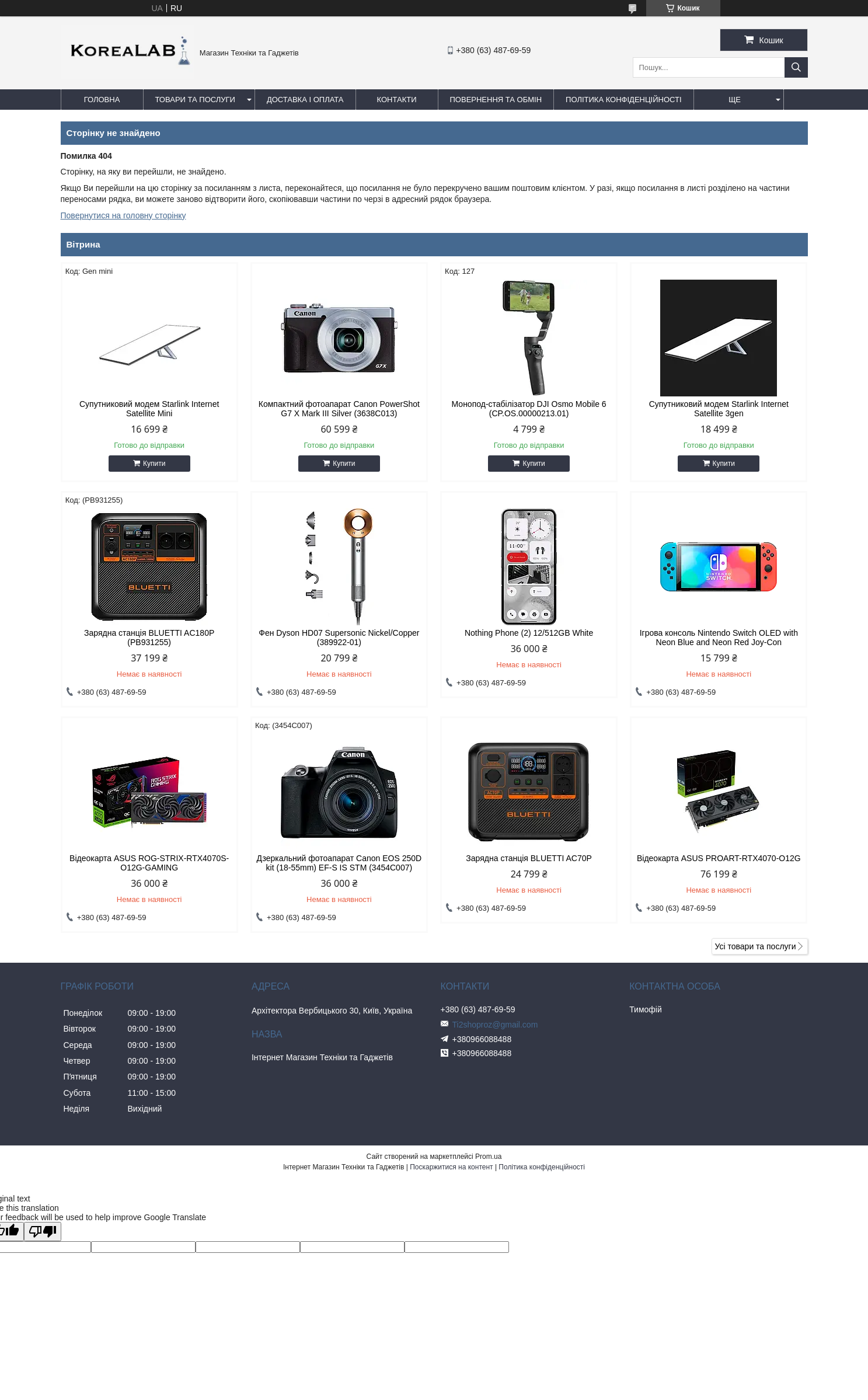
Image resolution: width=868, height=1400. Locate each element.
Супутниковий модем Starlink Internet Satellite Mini (149, 408)
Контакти (397, 99)
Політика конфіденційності (623, 99)
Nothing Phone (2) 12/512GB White (529, 633)
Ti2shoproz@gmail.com (495, 1024)
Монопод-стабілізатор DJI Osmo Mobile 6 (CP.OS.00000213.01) (529, 408)
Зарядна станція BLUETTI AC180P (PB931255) (149, 637)
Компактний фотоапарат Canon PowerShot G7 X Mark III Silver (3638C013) (339, 408)
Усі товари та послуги (755, 946)
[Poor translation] (42, 1231)
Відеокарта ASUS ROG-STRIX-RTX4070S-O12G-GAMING (149, 863)
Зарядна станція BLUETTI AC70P (528, 858)
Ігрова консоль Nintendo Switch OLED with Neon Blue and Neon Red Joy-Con (719, 637)
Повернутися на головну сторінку (123, 215)
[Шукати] (796, 67)
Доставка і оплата (305, 99)
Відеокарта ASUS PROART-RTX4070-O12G (719, 858)
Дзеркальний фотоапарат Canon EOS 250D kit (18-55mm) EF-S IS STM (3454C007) (339, 863)
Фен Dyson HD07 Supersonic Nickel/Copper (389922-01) (339, 637)
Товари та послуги (195, 99)
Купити (154, 463)
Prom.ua (488, 1156)
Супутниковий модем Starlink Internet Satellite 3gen (719, 408)
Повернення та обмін (496, 99)
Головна (102, 99)
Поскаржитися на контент (451, 1167)
